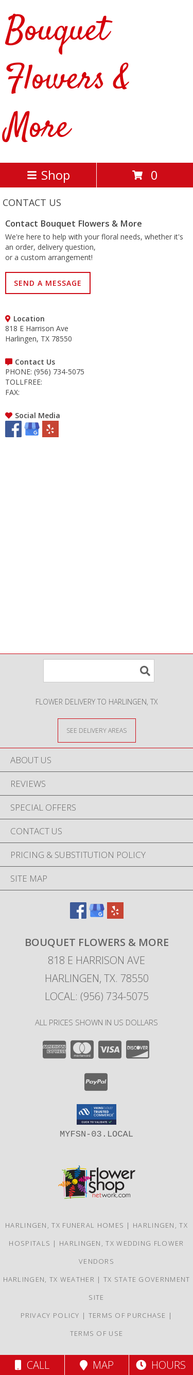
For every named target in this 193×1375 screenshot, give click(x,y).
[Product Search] (98, 670)
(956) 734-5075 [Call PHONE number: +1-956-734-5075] (59, 371)
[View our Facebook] (13, 434)
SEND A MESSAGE (48, 283)
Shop (48, 174)
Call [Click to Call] (32, 1365)
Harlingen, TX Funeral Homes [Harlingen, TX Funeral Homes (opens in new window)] (64, 1225)
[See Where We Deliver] (97, 730)
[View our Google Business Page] (32, 434)
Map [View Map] (97, 1365)
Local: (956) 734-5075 (97, 996)
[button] (96, 1114)
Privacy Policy (50, 1315)
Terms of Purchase (127, 1315)
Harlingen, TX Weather (49, 1279)
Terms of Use (97, 1333)
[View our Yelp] (50, 434)
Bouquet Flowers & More (67, 80)
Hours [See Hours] (161, 1365)
